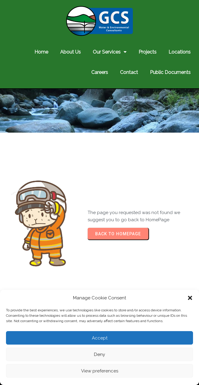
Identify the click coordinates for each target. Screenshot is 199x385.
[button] (190, 298)
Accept (99, 338)
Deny (99, 354)
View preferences (99, 371)
